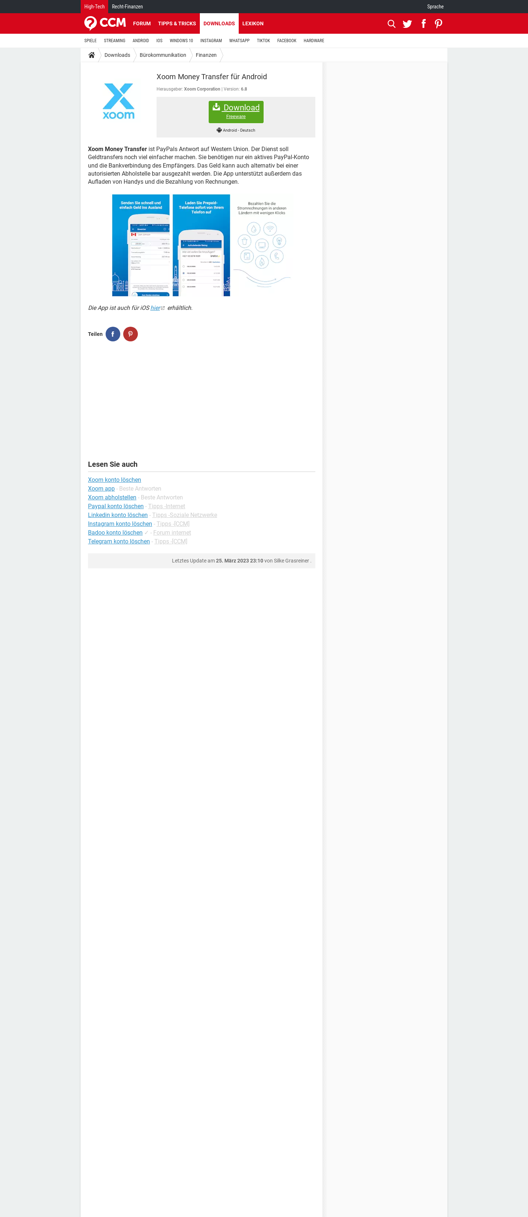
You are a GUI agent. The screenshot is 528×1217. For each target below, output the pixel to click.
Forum (142, 23)
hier (155, 307)
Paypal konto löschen (116, 506)
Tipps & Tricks (177, 23)
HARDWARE (314, 40)
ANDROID (141, 40)
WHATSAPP (239, 40)
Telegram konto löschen (119, 541)
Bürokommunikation (163, 55)
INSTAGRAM (211, 40)
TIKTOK (263, 40)
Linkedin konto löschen (118, 515)
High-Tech (94, 7)
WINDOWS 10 (181, 40)
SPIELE (90, 40)
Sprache (435, 7)
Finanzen (206, 55)
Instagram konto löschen (120, 523)
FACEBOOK (286, 40)
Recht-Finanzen (127, 7)
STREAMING (114, 40)
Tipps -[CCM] (173, 523)
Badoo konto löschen (115, 532)
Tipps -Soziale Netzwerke (184, 515)
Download (236, 111)
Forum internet (172, 532)
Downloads (219, 23)
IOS (159, 40)
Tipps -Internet (166, 506)
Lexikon (253, 23)
